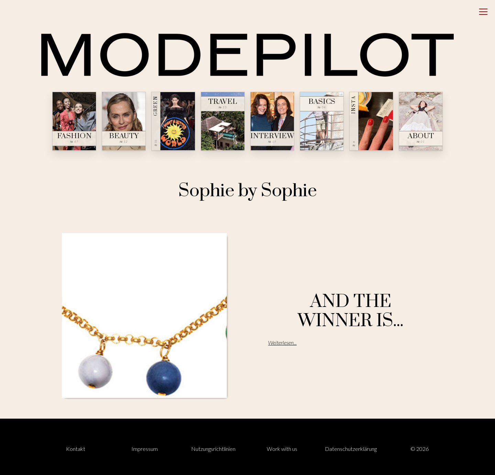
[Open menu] (483, 11)
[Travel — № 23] (223, 121)
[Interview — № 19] (272, 121)
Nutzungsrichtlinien (213, 448)
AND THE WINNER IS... (351, 311)
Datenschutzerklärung (351, 448)
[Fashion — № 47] (74, 121)
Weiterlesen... (282, 342)
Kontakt (75, 448)
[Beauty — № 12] (124, 121)
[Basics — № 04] (322, 121)
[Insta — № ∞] (371, 121)
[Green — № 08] (173, 121)
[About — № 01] (421, 121)
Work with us (282, 448)
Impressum (144, 448)
